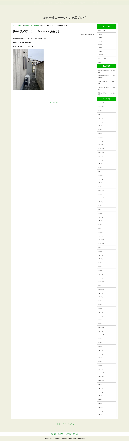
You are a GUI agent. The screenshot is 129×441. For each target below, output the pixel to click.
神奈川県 (101, 54)
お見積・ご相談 (121, 4)
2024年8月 (100, 160)
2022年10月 (101, 243)
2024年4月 (100, 175)
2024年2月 (100, 183)
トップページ (17, 25)
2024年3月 (100, 179)
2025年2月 (100, 137)
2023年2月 (100, 228)
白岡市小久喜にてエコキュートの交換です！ (106, 88)
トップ (33, 12)
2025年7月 (100, 118)
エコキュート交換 (45, 12)
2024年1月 (100, 186)
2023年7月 (100, 209)
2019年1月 (100, 414)
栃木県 (100, 37)
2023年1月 (100, 232)
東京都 (100, 47)
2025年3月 (100, 133)
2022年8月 (100, 251)
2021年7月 (100, 300)
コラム (99, 62)
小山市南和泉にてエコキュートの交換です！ (106, 94)
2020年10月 (101, 335)
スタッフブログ (102, 58)
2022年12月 (101, 236)
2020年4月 (100, 357)
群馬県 (100, 34)
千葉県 (100, 51)
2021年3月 (100, 316)
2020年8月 (100, 342)
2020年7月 (100, 346)
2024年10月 (101, 152)
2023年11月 (101, 194)
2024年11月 (101, 148)
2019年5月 (100, 399)
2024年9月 (100, 156)
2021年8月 (100, 297)
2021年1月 (100, 323)
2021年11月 (101, 285)
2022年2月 (100, 274)
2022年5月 (100, 262)
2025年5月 (100, 126)
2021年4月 (100, 312)
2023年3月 (100, 224)
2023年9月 (100, 202)
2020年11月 (101, 331)
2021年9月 (100, 293)
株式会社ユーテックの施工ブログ (64, 17)
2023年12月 (101, 190)
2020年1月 (100, 369)
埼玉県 (100, 44)
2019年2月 (100, 411)
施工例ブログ (101, 30)
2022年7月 (100, 255)
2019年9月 (100, 384)
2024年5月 (100, 171)
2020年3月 (100, 361)
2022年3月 (100, 270)
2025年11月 (101, 103)
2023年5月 (100, 217)
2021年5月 (100, 308)
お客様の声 (72, 12)
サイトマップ (93, 12)
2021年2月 (100, 319)
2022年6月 (100, 259)
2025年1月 (100, 141)
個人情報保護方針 (72, 434)
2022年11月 (101, 240)
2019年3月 (100, 407)
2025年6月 (100, 122)
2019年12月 (101, 373)
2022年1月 (100, 278)
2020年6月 (100, 350)
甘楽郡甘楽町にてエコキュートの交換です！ (106, 82)
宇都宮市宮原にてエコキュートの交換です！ (106, 76)
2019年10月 (101, 380)
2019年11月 (101, 376)
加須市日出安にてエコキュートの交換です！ (106, 71)
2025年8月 (100, 114)
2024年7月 (100, 164)
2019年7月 (100, 392)
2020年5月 (100, 354)
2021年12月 (101, 281)
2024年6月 (100, 167)
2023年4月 (100, 221)
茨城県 (100, 41)
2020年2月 (100, 365)
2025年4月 (100, 129)
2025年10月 (101, 106)
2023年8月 (100, 205)
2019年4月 (100, 403)
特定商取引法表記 (57, 434)
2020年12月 (101, 327)
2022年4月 (100, 266)
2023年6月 (100, 213)
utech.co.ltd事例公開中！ (37, 6)
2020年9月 (100, 338)
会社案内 (82, 12)
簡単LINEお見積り (107, 4)
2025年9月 (100, 110)
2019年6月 (100, 395)
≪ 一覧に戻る (54, 102)
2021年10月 (101, 289)
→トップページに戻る (64, 424)
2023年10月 (101, 198)
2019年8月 (100, 388)
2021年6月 (100, 304)
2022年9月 (100, 247)
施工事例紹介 (60, 12)
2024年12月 (101, 144)
